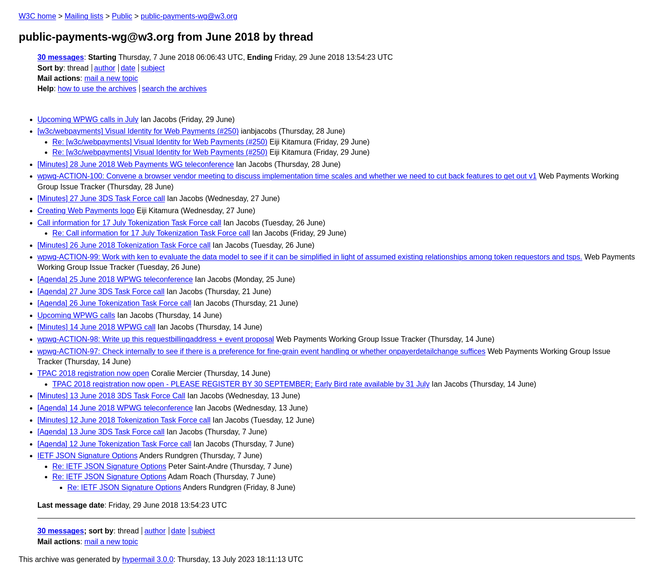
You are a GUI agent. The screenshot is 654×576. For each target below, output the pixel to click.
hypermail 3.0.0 (147, 559)
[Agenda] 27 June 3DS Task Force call (101, 291)
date (128, 68)
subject (153, 68)
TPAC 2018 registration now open (93, 373)
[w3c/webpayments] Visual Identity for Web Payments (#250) (138, 131)
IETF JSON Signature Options (87, 456)
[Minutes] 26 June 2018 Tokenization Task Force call (123, 245)
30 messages (60, 57)
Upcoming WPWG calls (76, 315)
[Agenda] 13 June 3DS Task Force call (101, 432)
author (104, 68)
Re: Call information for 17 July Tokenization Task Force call (151, 233)
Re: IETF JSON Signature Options (109, 466)
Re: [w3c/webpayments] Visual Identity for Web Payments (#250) (159, 142)
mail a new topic (111, 78)
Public (122, 16)
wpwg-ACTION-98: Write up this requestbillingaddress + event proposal (155, 339)
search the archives (174, 89)
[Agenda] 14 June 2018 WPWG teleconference (115, 408)
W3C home (37, 16)
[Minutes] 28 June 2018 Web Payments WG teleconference (135, 164)
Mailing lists (84, 16)
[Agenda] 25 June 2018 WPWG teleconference (115, 279)
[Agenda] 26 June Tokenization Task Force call (114, 303)
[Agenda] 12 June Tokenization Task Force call (114, 444)
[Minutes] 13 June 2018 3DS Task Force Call (111, 396)
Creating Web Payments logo (86, 211)
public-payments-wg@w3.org (189, 16)
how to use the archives (97, 89)
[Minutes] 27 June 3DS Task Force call (101, 198)
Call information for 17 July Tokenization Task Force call (129, 223)
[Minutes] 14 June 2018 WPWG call (96, 327)
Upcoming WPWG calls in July (87, 119)
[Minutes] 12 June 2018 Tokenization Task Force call (123, 420)
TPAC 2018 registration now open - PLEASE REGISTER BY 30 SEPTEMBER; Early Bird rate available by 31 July (241, 384)
